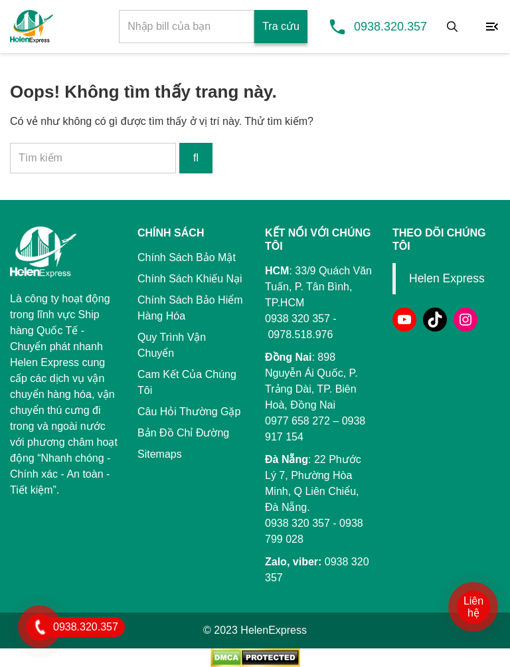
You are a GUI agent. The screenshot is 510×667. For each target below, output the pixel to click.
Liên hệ (473, 607)
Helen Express (447, 278)
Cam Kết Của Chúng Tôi (186, 382)
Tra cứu (280, 26)
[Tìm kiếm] (452, 26)
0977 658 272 (297, 421)
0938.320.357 (390, 26)
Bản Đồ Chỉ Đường (183, 432)
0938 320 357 (297, 523)
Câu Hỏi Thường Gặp (188, 411)
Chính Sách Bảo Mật (186, 257)
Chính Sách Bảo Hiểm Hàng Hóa (190, 308)
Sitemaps (159, 454)
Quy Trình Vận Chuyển (171, 345)
